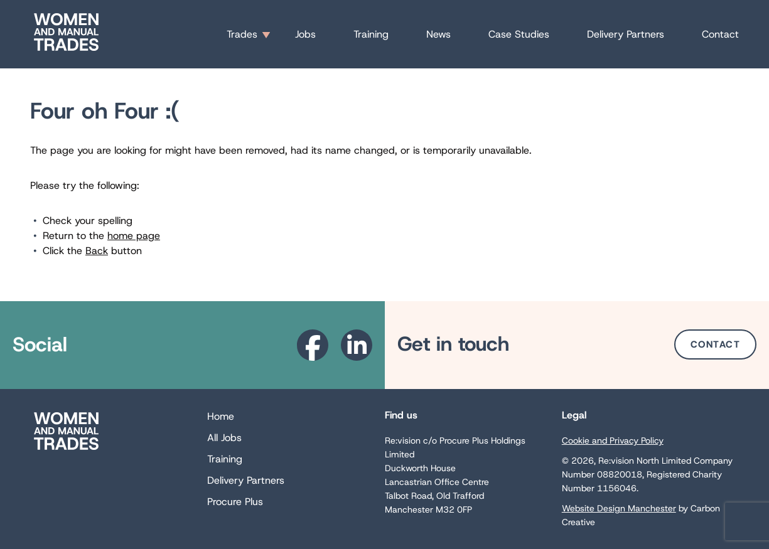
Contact (720, 34)
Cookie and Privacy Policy (613, 440)
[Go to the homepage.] (66, 50)
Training (371, 34)
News (438, 34)
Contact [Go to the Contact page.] (716, 344)
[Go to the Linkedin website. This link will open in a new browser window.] (356, 345)
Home (220, 416)
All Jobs (224, 437)
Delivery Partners (625, 34)
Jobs (305, 34)
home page (133, 235)
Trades (242, 34)
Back (96, 250)
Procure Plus (235, 501)
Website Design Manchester (619, 508)
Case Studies (518, 34)
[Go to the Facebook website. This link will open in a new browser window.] (312, 345)
